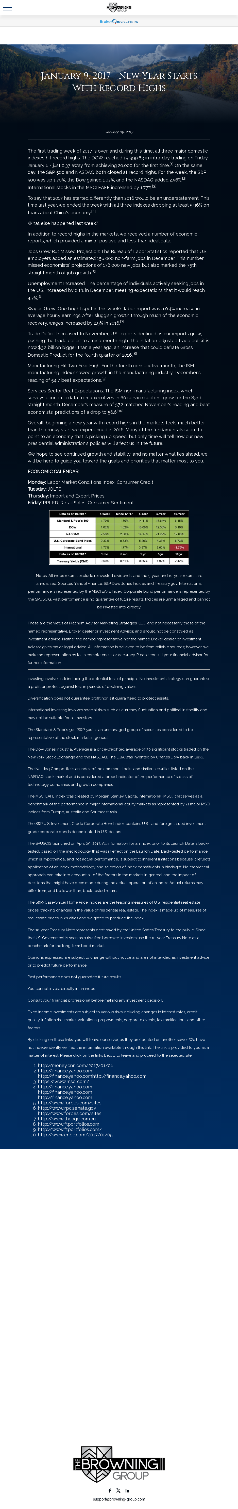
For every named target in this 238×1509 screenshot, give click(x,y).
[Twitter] (118, 1490)
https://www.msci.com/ (63, 1081)
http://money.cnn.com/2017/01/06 (75, 1065)
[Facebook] (109, 1490)
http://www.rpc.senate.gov (67, 1108)
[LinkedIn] (127, 1490)
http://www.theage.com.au (67, 1118)
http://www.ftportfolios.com (68, 1124)
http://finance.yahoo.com (65, 1070)
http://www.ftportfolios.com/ (70, 1129)
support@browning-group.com (119, 1499)
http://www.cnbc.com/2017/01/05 (75, 1134)
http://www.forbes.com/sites (69, 1102)
